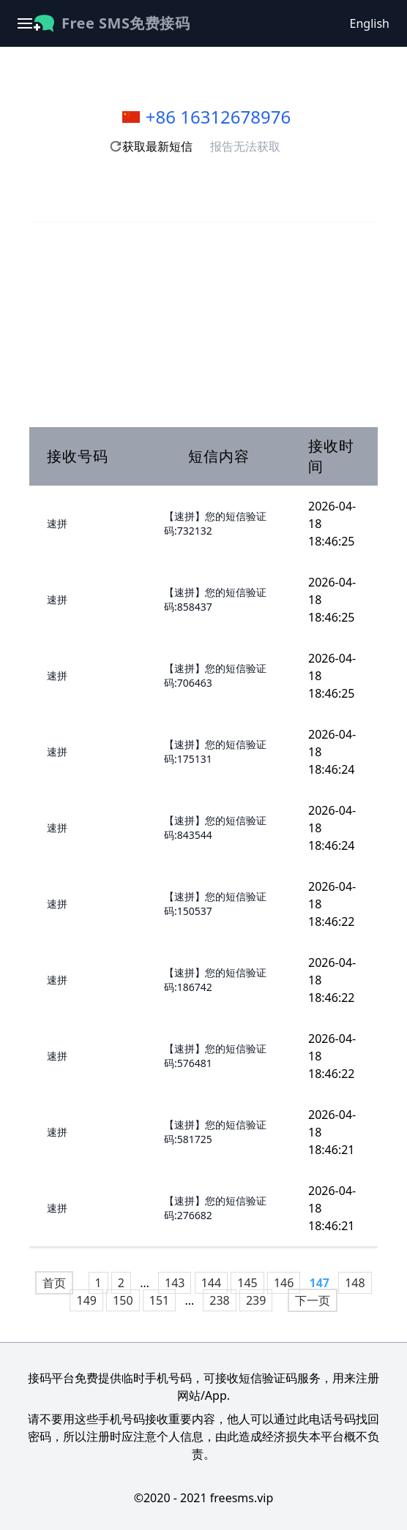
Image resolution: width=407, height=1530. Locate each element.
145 (247, 1283)
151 (159, 1300)
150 (122, 1300)
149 (86, 1300)
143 (174, 1283)
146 (284, 1283)
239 (256, 1300)
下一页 (312, 1300)
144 (211, 1283)
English (369, 23)
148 (355, 1283)
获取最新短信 (151, 146)
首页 (54, 1283)
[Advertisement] (203, 324)
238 (219, 1300)
